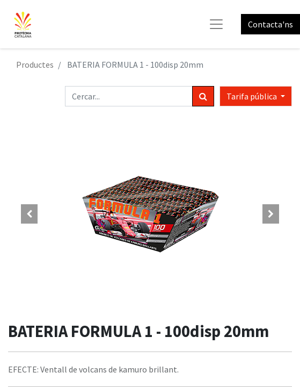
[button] (29, 214)
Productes (35, 64)
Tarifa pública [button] (252, 96)
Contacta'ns (270, 24)
